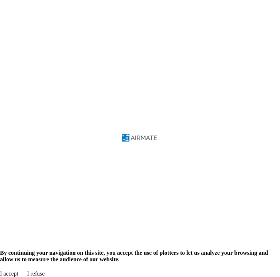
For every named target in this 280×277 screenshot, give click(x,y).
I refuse (35, 273)
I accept (9, 273)
